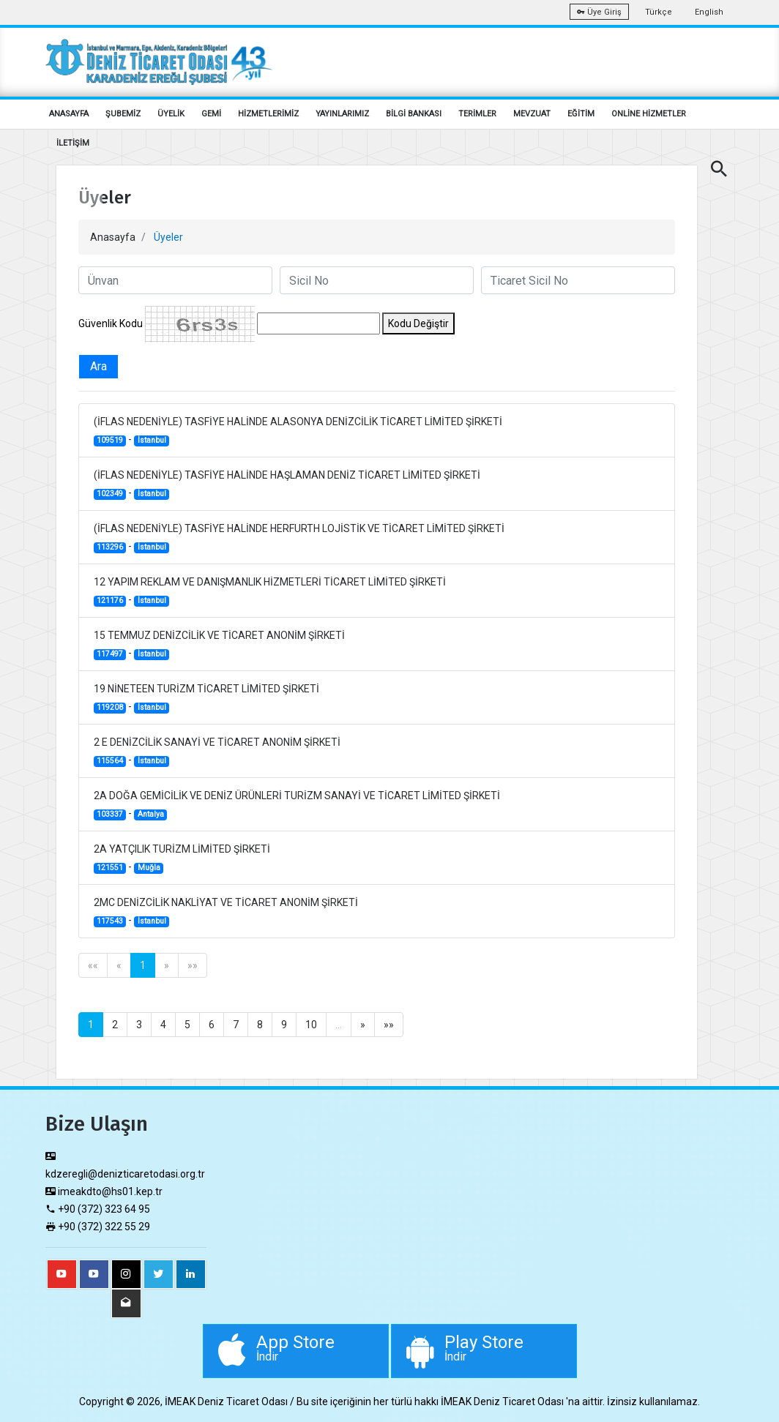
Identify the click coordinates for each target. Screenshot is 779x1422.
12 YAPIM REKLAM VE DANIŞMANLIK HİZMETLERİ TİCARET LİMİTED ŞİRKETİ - (270, 591)
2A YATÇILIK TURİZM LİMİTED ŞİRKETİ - (182, 858)
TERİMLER (477, 114)
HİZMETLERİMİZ (268, 114)
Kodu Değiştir (418, 323)
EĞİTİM (580, 114)
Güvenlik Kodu (110, 323)
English (709, 12)
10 (311, 1024)
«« (93, 965)
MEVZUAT (532, 114)
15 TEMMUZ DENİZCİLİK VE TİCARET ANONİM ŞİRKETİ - (219, 644)
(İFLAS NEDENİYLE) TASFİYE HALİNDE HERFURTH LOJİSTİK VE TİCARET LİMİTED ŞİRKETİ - (299, 538)
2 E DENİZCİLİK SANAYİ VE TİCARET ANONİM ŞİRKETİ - (217, 751)
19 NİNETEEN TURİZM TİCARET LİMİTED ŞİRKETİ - (206, 698)
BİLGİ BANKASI (413, 114)
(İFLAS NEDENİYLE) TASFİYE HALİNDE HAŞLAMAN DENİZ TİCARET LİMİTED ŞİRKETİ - (287, 484)
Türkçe (658, 12)
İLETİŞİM (72, 143)
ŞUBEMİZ (123, 114)
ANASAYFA (69, 114)
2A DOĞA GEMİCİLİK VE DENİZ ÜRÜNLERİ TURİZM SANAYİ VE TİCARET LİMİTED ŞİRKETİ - (297, 805)
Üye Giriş (599, 12)
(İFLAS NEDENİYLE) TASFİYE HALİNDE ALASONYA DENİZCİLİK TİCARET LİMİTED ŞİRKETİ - (298, 431)
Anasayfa (112, 237)
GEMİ (211, 114)
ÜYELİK (170, 114)
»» (192, 965)
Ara (98, 366)
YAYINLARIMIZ (342, 114)
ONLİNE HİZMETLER (648, 114)
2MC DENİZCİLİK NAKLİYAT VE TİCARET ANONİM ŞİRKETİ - (226, 912)
